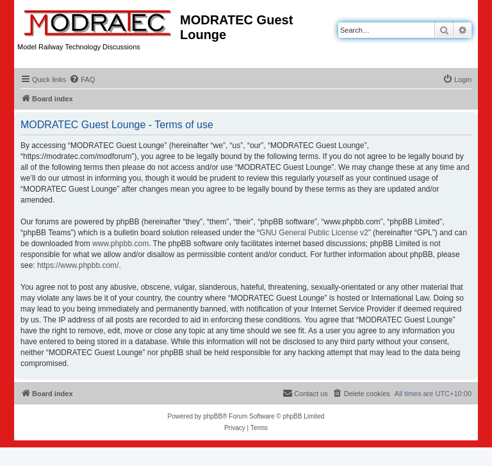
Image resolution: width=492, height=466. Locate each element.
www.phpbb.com (120, 243)
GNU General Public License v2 (313, 232)
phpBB (212, 416)
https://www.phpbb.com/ (78, 265)
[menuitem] (82, 79)
